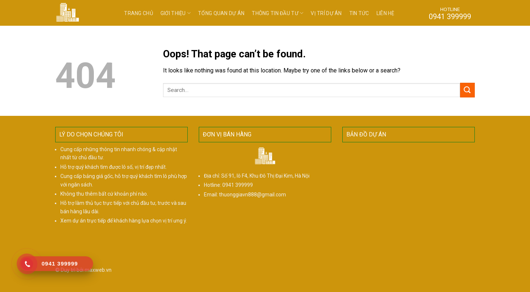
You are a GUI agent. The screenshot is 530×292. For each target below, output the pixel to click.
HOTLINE (450, 13)
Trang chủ (138, 13)
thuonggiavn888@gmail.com (252, 194)
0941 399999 (237, 185)
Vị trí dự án (326, 13)
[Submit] (467, 90)
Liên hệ (386, 13)
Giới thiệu (175, 13)
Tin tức (359, 13)
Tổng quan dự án (221, 13)
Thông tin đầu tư (277, 13)
